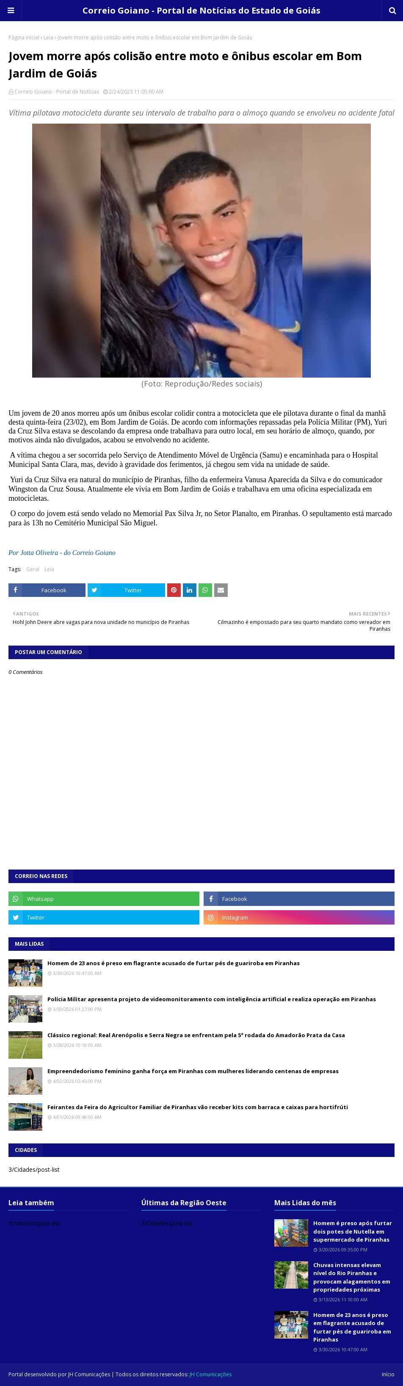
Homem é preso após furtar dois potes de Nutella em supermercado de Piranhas (352, 1231)
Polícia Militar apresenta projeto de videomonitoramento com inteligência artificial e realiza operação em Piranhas (211, 999)
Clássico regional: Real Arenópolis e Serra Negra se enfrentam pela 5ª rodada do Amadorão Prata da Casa (196, 1035)
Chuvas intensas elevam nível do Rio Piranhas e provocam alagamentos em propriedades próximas (351, 1277)
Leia (48, 37)
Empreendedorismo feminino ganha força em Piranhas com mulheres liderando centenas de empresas (193, 1071)
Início (388, 1374)
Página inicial (23, 37)
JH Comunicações (89, 1374)
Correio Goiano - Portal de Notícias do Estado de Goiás (201, 10)
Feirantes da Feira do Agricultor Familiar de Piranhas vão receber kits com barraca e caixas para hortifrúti (197, 1107)
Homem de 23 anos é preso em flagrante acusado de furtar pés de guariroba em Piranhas (173, 963)
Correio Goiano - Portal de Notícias (56, 91)
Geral (32, 569)
